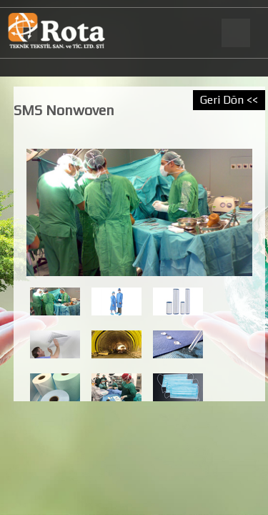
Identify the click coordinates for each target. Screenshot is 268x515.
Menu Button (234, 33)
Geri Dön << (229, 100)
